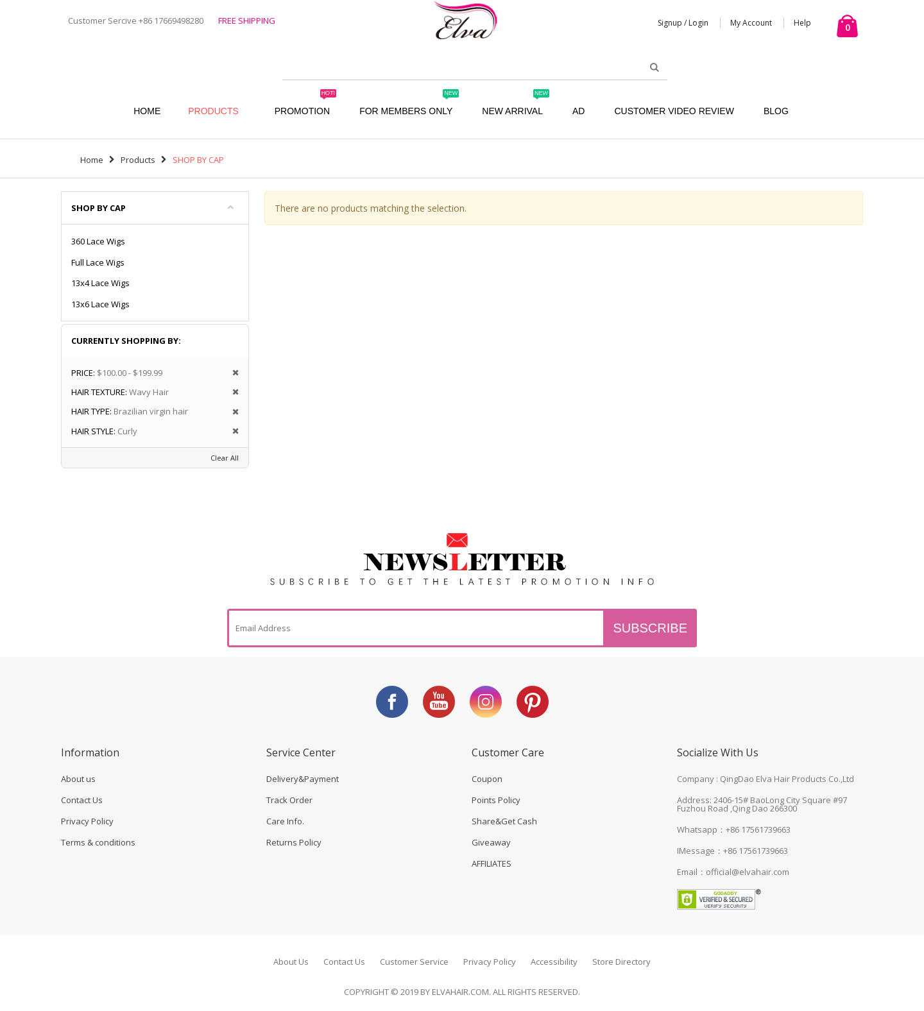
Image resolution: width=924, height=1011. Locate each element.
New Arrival (515, 105)
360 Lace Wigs (98, 241)
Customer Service (414, 961)
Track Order (289, 800)
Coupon (487, 779)
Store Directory (621, 961)
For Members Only (409, 105)
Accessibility (554, 961)
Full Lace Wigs (97, 262)
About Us (291, 961)
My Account (751, 22)
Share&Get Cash (504, 821)
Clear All (224, 458)
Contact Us (82, 800)
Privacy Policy (87, 821)
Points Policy (496, 800)
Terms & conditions (98, 842)
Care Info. (285, 821)
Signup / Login (683, 22)
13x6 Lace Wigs (100, 304)
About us (78, 779)
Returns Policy (293, 842)
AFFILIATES (491, 863)
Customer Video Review (673, 111)
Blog (776, 111)
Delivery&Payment (302, 779)
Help (802, 22)
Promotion (305, 105)
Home (91, 160)
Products (213, 111)
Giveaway (491, 842)
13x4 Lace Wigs (100, 283)
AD (578, 111)
